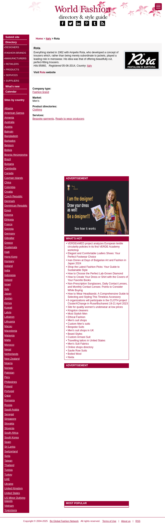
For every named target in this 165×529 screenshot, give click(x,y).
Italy (89, 65)
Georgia (9, 228)
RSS (138, 521)
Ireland (8, 279)
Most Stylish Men (77, 313)
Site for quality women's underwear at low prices (95, 307)
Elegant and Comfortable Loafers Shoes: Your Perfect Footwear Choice (94, 255)
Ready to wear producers (69, 118)
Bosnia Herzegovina (15, 154)
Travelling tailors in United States (86, 340)
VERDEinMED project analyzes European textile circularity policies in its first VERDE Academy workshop (95, 247)
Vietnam (9, 505)
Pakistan (9, 372)
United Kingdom (13, 488)
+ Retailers (11, 64)
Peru (7, 377)
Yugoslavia (10, 510)
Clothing (37, 109)
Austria (8, 126)
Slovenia (9, 428)
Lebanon (9, 316)
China (7, 182)
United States (12, 493)
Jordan (8, 298)
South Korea (11, 437)
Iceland (8, 266)
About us (125, 521)
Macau (8, 326)
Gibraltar (9, 238)
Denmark (9, 201)
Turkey (8, 474)
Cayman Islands (13, 177)
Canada (8, 173)
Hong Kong (10, 256)
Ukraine (8, 483)
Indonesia (9, 275)
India (7, 270)
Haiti (6, 252)
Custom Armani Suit (79, 337)
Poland (8, 386)
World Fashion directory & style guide (82, 12)
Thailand (9, 465)
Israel (7, 284)
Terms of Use (109, 521)
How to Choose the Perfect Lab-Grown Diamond (95, 273)
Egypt (7, 210)
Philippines (10, 381)
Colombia (9, 187)
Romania (9, 400)
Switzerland (11, 451)
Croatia (8, 191)
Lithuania (9, 321)
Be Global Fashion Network (64, 521)
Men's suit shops (77, 320)
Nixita (71, 357)
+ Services (11, 75)
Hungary (9, 261)
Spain (7, 442)
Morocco (9, 344)
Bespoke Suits (76, 326)
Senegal (9, 414)
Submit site (12, 37)
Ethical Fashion (76, 317)
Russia (8, 405)
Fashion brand (40, 92)
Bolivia (8, 150)
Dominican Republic (15, 205)
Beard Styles (75, 333)
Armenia (9, 117)
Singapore (10, 418)
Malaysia (9, 335)
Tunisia (8, 469)
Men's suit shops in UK (81, 330)
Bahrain (8, 131)
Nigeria (8, 363)
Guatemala (10, 247)
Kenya (8, 303)
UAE (7, 479)
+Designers (11, 47)
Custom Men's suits (79, 323)
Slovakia (9, 423)
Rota (43, 72)
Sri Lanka (9, 446)
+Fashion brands (15, 53)
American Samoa (14, 112)
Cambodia (10, 168)
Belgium (9, 145)
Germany (9, 233)
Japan (7, 293)
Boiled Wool (74, 353)
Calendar (10, 91)
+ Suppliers (11, 80)
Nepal (7, 349)
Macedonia (10, 330)
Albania (8, 108)
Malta (7, 340)
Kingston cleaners (78, 310)
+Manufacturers (15, 58)
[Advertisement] (63, 148)
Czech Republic (13, 196)
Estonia (8, 214)
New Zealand (12, 358)
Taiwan (8, 460)
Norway (8, 367)
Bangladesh (11, 136)
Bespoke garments (43, 118)
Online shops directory (80, 347)
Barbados (9, 140)
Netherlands (11, 354)
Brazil (7, 159)
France (8, 224)
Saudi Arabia (11, 409)
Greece (8, 242)
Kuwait (8, 307)
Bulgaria (9, 164)
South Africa (11, 432)
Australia (9, 122)
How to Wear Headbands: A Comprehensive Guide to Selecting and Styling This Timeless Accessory (98, 295)
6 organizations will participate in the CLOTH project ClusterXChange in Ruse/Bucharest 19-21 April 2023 (98, 302)
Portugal (9, 391)
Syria (7, 456)
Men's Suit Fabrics (78, 343)
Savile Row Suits (77, 350)
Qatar (7, 395)
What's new (12, 86)
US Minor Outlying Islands (14, 499)
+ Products (11, 69)
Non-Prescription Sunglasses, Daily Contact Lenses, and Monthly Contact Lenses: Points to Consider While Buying (97, 287)
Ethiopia (9, 219)
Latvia (7, 312)
